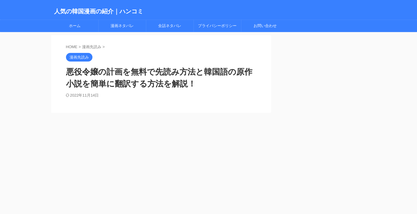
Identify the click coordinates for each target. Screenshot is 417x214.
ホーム (75, 25)
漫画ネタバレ (122, 25)
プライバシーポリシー (217, 25)
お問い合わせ (265, 25)
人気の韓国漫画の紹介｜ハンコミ (98, 11)
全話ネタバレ (169, 25)
